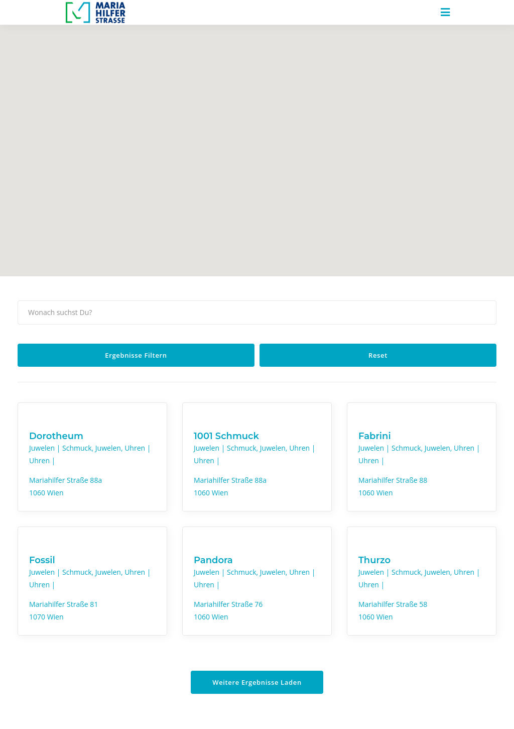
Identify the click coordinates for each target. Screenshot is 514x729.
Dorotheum (56, 436)
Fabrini (374, 436)
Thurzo (374, 560)
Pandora (213, 560)
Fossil (42, 560)
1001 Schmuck (226, 436)
